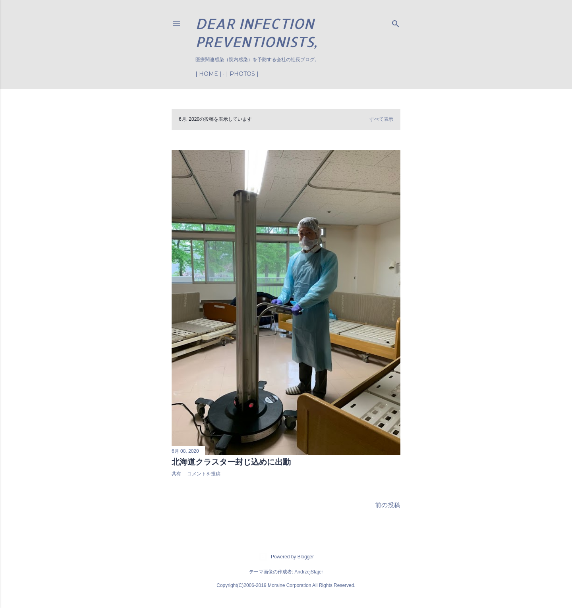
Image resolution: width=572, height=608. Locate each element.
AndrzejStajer (308, 572)
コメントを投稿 (203, 474)
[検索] (395, 22)
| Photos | (242, 73)
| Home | (208, 73)
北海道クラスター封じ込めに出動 (231, 461)
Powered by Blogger (286, 557)
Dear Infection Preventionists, (256, 32)
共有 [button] (176, 474)
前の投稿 (387, 504)
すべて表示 (381, 119)
